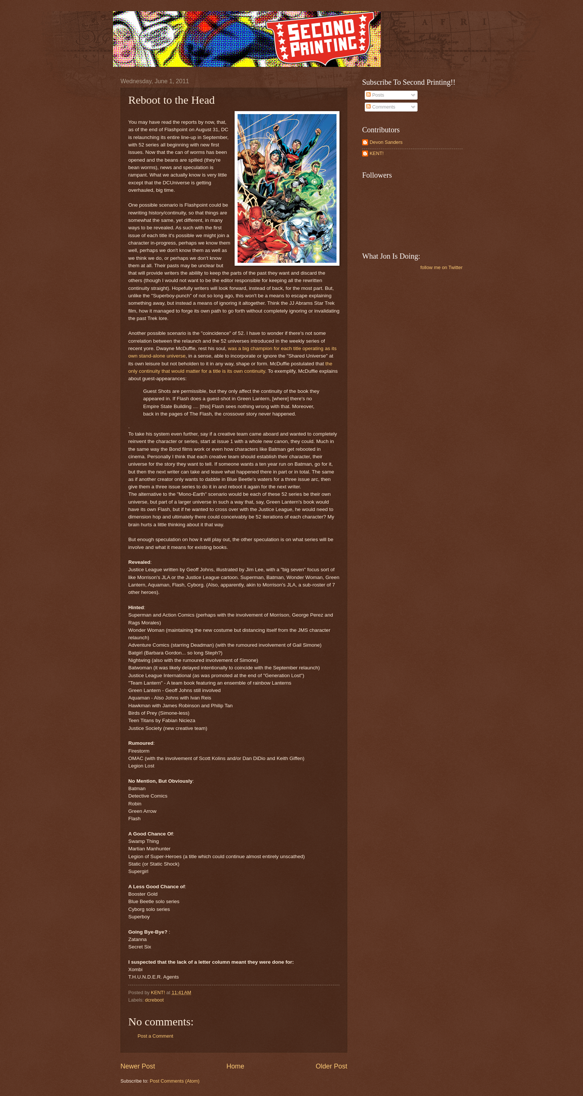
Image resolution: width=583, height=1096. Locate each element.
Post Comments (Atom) (175, 1081)
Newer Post (137, 1066)
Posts (375, 95)
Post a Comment (155, 1036)
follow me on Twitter (441, 267)
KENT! (377, 153)
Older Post (331, 1066)
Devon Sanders (386, 142)
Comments (380, 107)
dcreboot (154, 1000)
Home (235, 1066)
